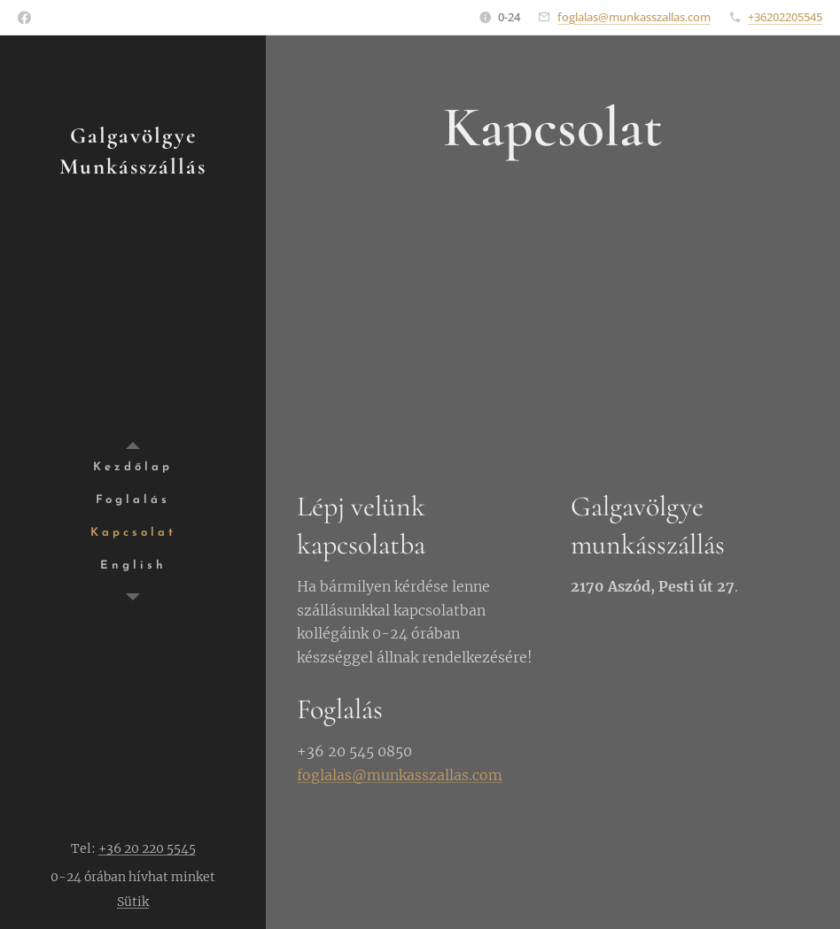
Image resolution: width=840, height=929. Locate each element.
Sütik (133, 902)
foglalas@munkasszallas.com (634, 17)
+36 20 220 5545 (147, 848)
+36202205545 (785, 17)
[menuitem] (133, 468)
